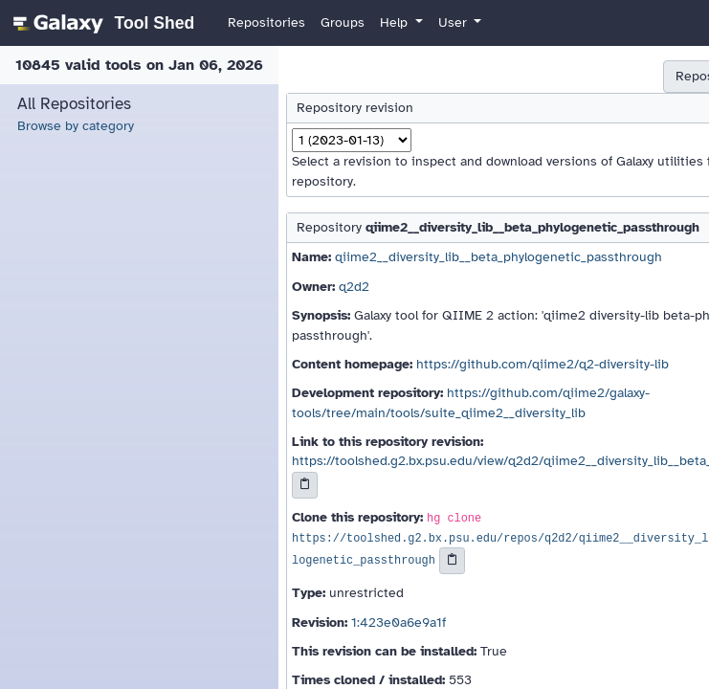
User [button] (454, 22)
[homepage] (101, 23)
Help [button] (395, 22)
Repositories (266, 22)
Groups (343, 22)
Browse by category (75, 126)
